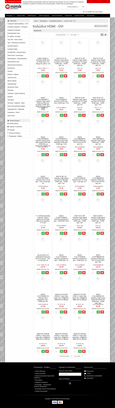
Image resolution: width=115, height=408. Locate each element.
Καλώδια (10, 71)
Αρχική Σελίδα (21, 15)
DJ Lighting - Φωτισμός (14, 36)
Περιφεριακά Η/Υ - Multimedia (16, 109)
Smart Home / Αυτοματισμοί (15, 55)
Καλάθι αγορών (32, 15)
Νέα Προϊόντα (91, 15)
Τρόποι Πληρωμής (39, 371)
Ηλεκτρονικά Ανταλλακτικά (15, 65)
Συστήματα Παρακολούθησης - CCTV (18, 23)
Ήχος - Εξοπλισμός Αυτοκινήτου (16, 42)
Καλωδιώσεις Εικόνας (56, 21)
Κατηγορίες (9, 15)
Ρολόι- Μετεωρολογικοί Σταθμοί (16, 106)
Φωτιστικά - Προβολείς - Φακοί (16, 103)
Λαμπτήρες (11, 100)
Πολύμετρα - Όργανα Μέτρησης (16, 93)
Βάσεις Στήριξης (12, 81)
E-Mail (87, 373)
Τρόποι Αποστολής (40, 373)
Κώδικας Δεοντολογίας (40, 391)
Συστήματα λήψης (13, 49)
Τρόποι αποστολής (57, 15)
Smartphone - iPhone (13, 112)
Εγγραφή (11, 130)
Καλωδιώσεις (44, 21)
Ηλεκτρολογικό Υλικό (13, 61)
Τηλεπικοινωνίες (12, 77)
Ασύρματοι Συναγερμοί (14, 30)
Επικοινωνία (68, 15)
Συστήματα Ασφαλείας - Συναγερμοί (17, 27)
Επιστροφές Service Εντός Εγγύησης (45, 389)
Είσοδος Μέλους (13, 123)
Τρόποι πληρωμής (44, 15)
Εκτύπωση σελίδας (101, 26)
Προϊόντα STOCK (79, 15)
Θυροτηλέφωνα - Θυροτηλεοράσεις (17, 58)
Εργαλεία (10, 96)
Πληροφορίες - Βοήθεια (15, 136)
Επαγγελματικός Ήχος (14, 33)
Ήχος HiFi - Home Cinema (15, 39)
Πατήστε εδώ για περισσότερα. (64, 3)
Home (36, 21)
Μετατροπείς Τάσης (13, 87)
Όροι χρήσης (38, 380)
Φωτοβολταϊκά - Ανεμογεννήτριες (17, 52)
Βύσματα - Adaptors (13, 74)
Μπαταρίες (11, 90)
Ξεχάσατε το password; (15, 126)
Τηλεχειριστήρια (12, 84)
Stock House (11, 115)
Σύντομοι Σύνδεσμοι (14, 133)
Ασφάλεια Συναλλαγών (41, 382)
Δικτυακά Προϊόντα (13, 46)
